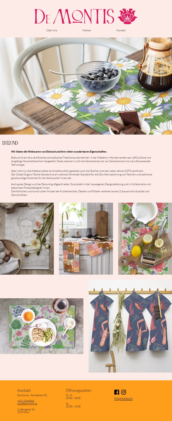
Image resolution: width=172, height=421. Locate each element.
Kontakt (121, 30)
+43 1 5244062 (25, 401)
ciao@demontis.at (27, 403)
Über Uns (51, 30)
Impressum (123, 398)
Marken (86, 30)
